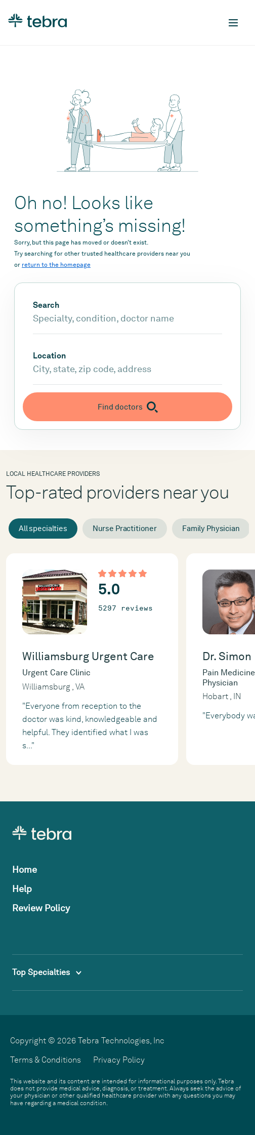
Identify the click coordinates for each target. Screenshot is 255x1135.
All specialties (43, 528)
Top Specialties (46, 972)
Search (46, 305)
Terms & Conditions (45, 1060)
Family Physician (211, 528)
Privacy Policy (119, 1060)
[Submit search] (127, 406)
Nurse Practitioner (125, 528)
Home (24, 869)
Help (22, 888)
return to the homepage (56, 264)
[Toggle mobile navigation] (233, 22)
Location (49, 356)
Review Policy (41, 908)
